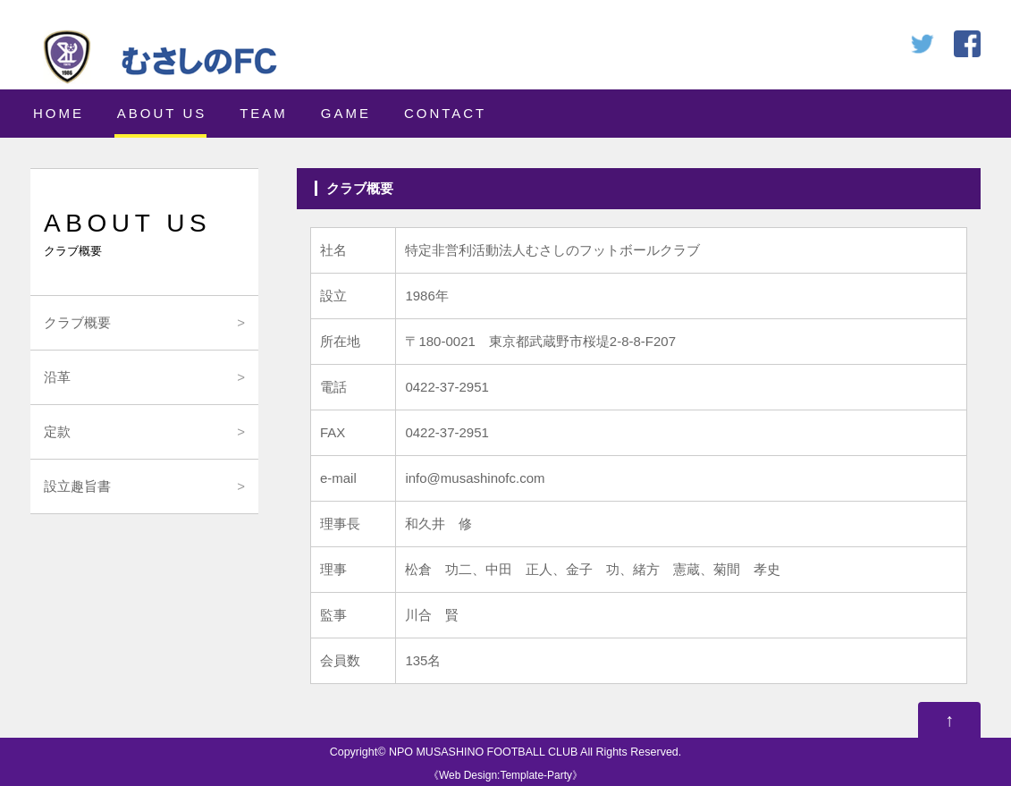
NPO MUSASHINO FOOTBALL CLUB (483, 752)
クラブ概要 (77, 322)
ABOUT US (161, 113)
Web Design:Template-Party (505, 775)
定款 (57, 431)
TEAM (264, 113)
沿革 (57, 377)
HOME (58, 113)
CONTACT (445, 113)
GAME (346, 113)
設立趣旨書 (77, 486)
